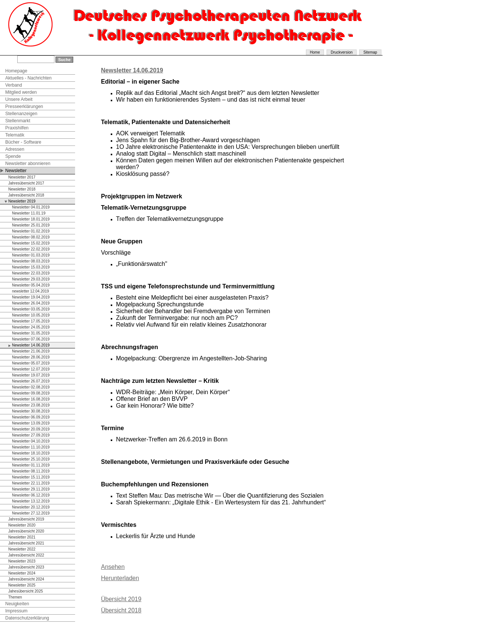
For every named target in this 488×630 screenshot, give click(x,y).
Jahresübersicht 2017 (26, 183)
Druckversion (341, 52)
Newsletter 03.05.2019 (31, 309)
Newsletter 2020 (21, 525)
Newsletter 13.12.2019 (31, 501)
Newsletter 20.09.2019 (31, 429)
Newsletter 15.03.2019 (31, 267)
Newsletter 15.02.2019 (31, 243)
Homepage (16, 71)
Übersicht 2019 (121, 599)
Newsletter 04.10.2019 (31, 441)
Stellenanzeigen (21, 113)
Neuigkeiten (17, 603)
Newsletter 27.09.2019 (31, 435)
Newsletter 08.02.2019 (31, 237)
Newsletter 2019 (21, 201)
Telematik (14, 135)
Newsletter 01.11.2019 (31, 465)
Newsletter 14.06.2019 (31, 345)
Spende (13, 156)
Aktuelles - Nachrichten (28, 78)
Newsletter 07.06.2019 (31, 339)
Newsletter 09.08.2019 (31, 393)
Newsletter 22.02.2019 (31, 249)
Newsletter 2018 (21, 189)
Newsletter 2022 (21, 549)
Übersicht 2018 (121, 610)
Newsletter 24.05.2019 (31, 327)
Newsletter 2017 (21, 177)
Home (315, 52)
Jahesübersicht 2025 (25, 591)
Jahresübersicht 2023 (26, 567)
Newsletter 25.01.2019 (31, 225)
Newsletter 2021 (21, 537)
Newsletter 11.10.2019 (31, 447)
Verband (13, 85)
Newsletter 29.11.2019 (31, 489)
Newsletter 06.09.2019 (31, 417)
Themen (15, 597)
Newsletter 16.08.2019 (31, 399)
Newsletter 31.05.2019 (31, 333)
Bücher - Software (23, 142)
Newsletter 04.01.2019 (31, 207)
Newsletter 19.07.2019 (31, 375)
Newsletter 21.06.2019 (31, 351)
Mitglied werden (21, 92)
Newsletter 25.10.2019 (31, 459)
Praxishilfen (17, 127)
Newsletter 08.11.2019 (31, 471)
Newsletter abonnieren (27, 163)
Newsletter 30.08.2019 (31, 411)
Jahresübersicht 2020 (26, 531)
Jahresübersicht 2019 (26, 519)
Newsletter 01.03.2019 (31, 255)
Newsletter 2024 (21, 573)
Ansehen (113, 567)
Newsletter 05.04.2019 (31, 285)
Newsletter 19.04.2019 (31, 297)
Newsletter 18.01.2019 (31, 219)
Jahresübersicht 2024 (26, 579)
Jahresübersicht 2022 (26, 555)
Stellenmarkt (17, 120)
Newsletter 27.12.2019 (31, 513)
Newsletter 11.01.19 (28, 213)
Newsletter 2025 (21, 585)
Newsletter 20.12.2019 (31, 507)
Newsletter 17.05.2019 (31, 321)
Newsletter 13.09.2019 (31, 423)
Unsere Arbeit (19, 99)
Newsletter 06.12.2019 (31, 495)
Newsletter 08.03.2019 (31, 261)
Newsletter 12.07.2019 (31, 369)
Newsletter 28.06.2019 (31, 357)
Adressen (14, 149)
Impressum (16, 611)
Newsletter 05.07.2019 (31, 363)
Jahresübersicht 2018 (26, 195)
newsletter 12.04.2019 (30, 291)
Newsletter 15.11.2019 (31, 477)
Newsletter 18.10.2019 (31, 453)
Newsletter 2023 (21, 561)
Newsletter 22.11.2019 (31, 483)
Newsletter (16, 170)
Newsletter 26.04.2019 (31, 303)
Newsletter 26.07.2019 (31, 381)
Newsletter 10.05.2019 (31, 315)
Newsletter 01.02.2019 (31, 231)
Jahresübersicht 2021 (26, 543)
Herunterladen (120, 578)
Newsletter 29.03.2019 (31, 279)
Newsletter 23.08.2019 (31, 405)
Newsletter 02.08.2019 (31, 387)
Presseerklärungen (24, 106)
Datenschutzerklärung (27, 618)
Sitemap (370, 52)
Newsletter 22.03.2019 (31, 273)
